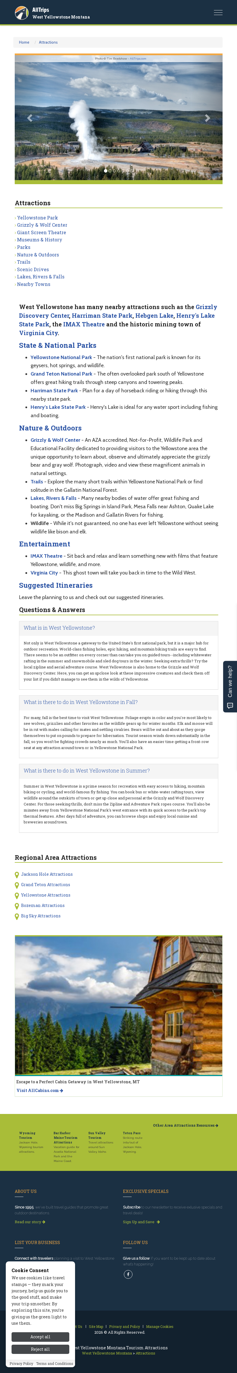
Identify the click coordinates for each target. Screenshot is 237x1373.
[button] (30, 117)
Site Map (96, 1326)
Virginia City (38, 333)
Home (24, 42)
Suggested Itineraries (56, 585)
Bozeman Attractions (43, 905)
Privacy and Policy (124, 1326)
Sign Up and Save (141, 1221)
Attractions (48, 42)
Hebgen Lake (154, 315)
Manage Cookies (159, 1326)
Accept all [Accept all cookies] (40, 1365)
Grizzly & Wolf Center (42, 225)
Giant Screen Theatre (41, 232)
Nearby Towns (33, 284)
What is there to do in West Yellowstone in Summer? (87, 770)
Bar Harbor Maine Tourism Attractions (66, 1137)
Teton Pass (132, 1133)
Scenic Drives (33, 269)
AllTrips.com (138, 58)
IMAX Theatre (84, 324)
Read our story (30, 1221)
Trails (23, 262)
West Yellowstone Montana (61, 17)
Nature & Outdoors (38, 255)
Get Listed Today (32, 1273)
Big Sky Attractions (41, 916)
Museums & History (39, 239)
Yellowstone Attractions (45, 895)
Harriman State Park (102, 315)
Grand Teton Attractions (45, 884)
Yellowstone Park (37, 218)
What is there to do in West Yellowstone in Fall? (81, 701)
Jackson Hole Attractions (47, 874)
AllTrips (40, 9)
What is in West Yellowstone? (59, 627)
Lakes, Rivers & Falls (40, 277)
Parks (23, 247)
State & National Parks (57, 345)
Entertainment (44, 543)
